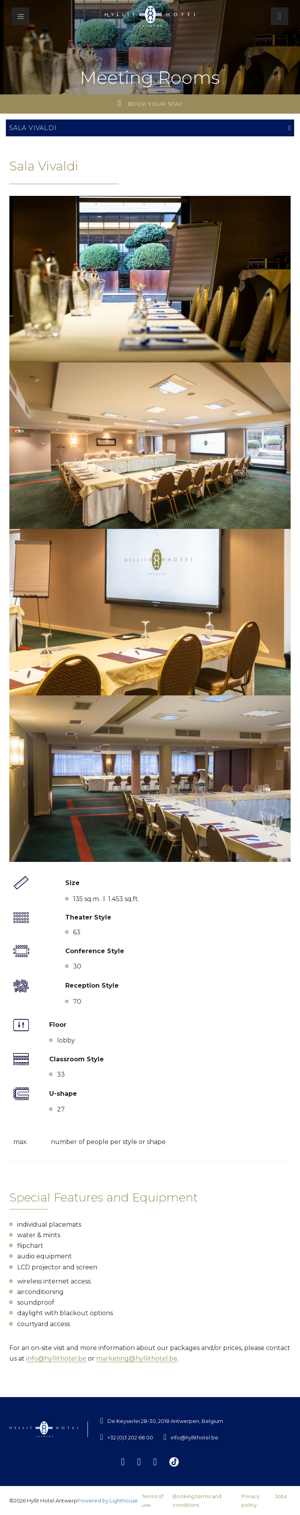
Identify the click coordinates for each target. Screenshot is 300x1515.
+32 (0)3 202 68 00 (130, 1437)
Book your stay (150, 103)
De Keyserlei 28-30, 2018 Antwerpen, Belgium (165, 1421)
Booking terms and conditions (197, 1500)
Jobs (281, 1496)
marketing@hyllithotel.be (136, 1358)
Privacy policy (250, 1500)
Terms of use (152, 1500)
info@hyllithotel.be (56, 1358)
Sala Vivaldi (150, 128)
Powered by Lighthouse (107, 1500)
